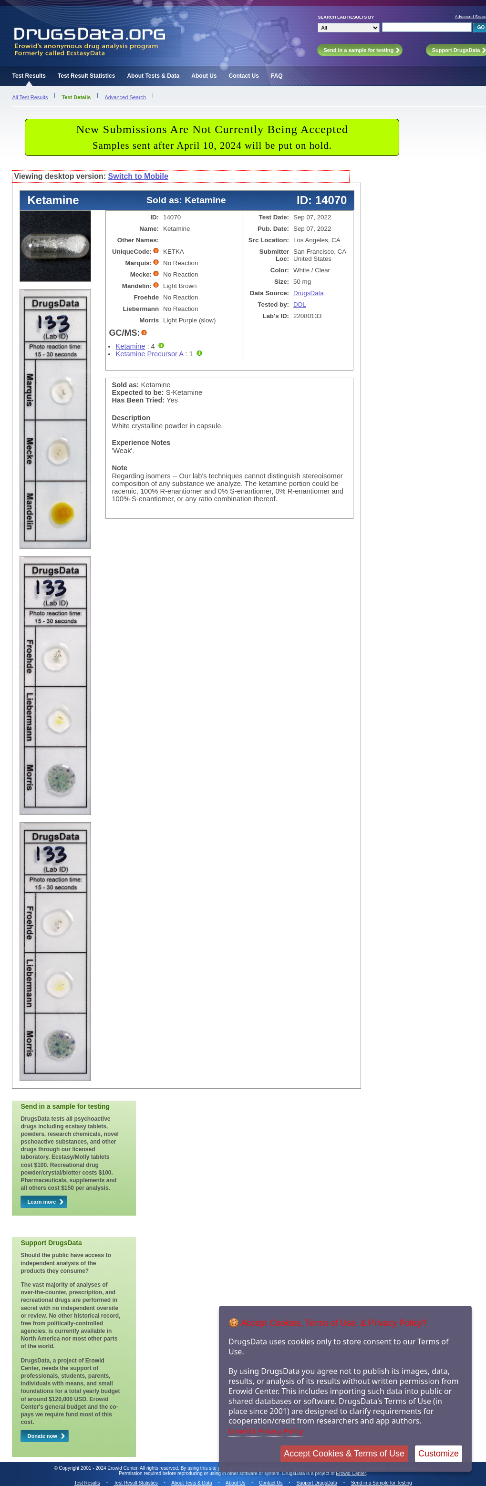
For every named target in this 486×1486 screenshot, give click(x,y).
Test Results (28, 75)
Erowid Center (351, 1473)
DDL (299, 304)
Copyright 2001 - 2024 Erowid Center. (99, 1468)
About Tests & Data (153, 75)
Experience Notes (141, 442)
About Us (204, 75)
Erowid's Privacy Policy (265, 1430)
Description (131, 418)
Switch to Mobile (138, 176)
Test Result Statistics (86, 75)
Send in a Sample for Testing (381, 1483)
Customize (438, 1453)
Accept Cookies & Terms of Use (344, 1453)
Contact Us (244, 75)
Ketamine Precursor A (149, 354)
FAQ (277, 75)
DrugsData (308, 293)
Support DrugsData (316, 1483)
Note (119, 468)
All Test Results (30, 97)
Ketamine (130, 346)
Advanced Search (125, 97)
